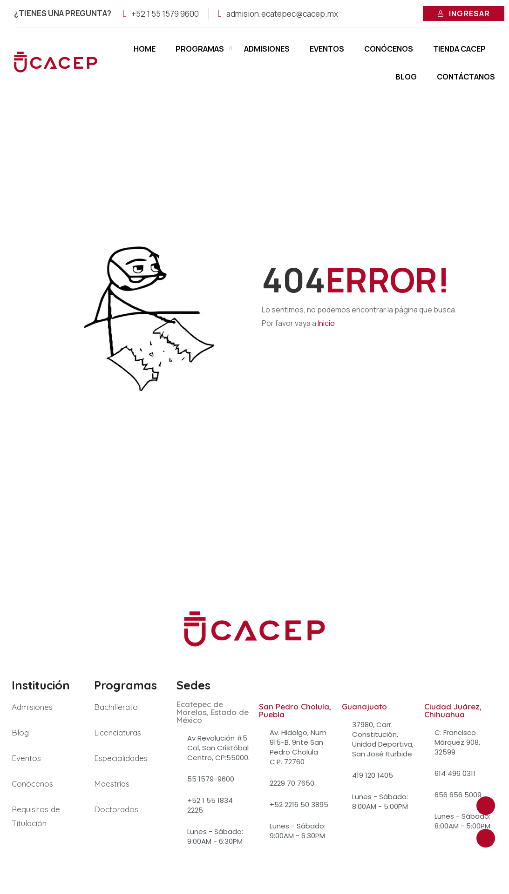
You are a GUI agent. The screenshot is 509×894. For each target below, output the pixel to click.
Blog (406, 77)
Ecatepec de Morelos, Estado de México (212, 712)
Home (145, 49)
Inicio (326, 323)
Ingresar (463, 13)
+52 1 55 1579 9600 (165, 13)
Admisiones (267, 49)
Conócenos (388, 49)
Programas (200, 49)
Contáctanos (466, 77)
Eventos (327, 49)
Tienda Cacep (459, 49)
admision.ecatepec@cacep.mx (282, 13)
